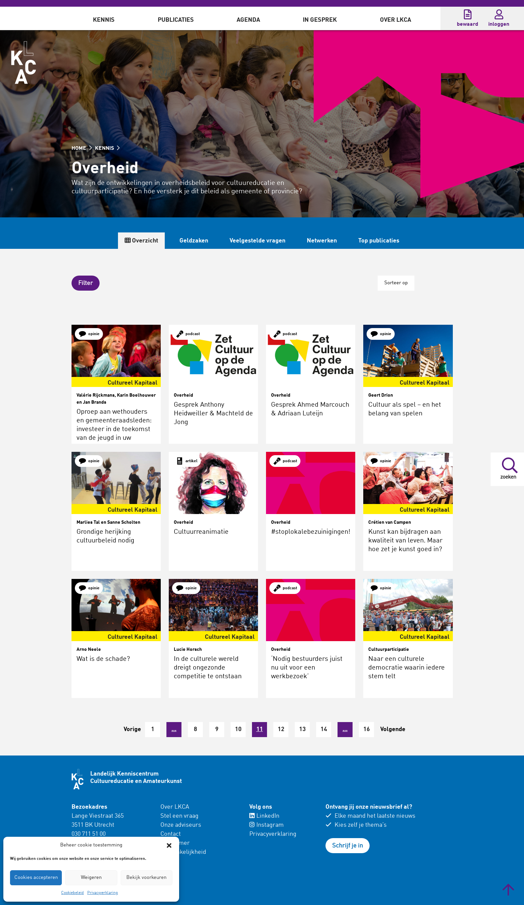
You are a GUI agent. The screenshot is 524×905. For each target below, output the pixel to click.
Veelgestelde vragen (257, 241)
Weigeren (91, 877)
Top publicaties (378, 241)
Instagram (266, 825)
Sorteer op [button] (396, 283)
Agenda (248, 20)
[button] (169, 845)
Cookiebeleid (72, 893)
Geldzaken (193, 241)
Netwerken (322, 241)
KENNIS (107, 148)
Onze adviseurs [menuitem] (180, 825)
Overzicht (141, 240)
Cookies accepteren (36, 877)
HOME (82, 148)
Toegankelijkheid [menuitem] (183, 852)
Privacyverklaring (102, 893)
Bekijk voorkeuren (146, 877)
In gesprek (320, 20)
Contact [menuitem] (170, 834)
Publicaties (176, 20)
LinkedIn (264, 816)
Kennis (104, 20)
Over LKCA (395, 20)
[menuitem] (103, 18)
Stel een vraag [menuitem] (179, 816)
